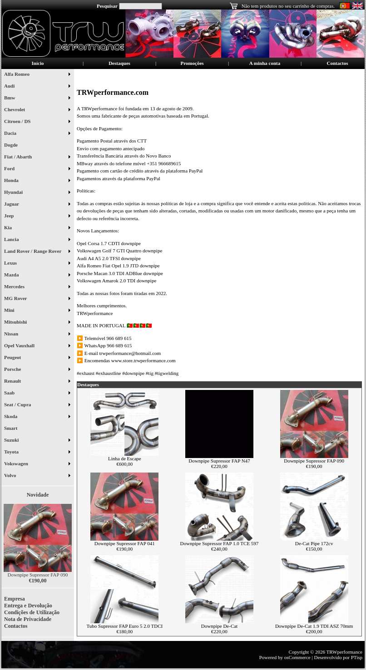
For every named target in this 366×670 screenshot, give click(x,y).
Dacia (37, 134)
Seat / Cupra (37, 405)
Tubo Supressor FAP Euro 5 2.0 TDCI (124, 626)
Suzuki (37, 440)
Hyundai (37, 193)
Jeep (37, 216)
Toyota (37, 452)
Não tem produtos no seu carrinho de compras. (288, 6)
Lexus (37, 263)
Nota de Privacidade (27, 619)
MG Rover (37, 299)
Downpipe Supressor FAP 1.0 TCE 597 (219, 543)
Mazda (37, 275)
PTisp (356, 657)
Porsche (37, 370)
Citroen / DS (37, 122)
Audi (37, 86)
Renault (37, 381)
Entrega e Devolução (28, 605)
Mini (37, 311)
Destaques (119, 63)
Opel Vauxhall (37, 346)
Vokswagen (37, 464)
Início (38, 63)
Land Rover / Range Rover (37, 252)
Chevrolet (37, 110)
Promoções (191, 63)
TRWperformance (344, 652)
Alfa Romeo (37, 75)
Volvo (37, 476)
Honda (37, 181)
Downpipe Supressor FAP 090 (38, 574)
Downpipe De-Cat (219, 626)
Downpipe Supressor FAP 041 (124, 543)
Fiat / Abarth (37, 157)
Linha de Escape (124, 458)
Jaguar (37, 204)
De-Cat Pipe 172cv (314, 543)
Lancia (37, 240)
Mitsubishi (37, 322)
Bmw (37, 98)
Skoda (37, 417)
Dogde (14, 145)
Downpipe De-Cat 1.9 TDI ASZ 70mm (314, 626)
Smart (14, 429)
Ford (37, 169)
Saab (37, 393)
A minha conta (264, 63)
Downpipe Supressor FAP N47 (219, 460)
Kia (37, 228)
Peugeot (37, 358)
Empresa (14, 599)
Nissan (37, 334)
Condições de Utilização (31, 612)
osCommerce (297, 657)
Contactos (337, 63)
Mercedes (37, 287)
